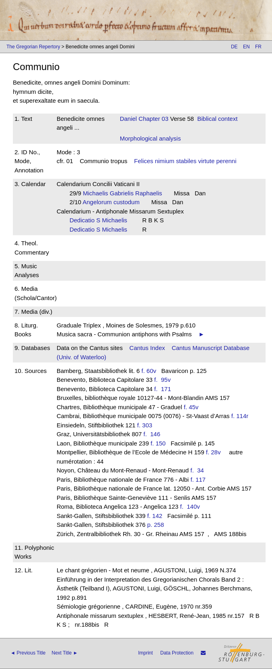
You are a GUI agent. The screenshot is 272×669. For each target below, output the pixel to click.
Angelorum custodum (113, 202)
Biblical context (217, 118)
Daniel (128, 118)
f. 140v (192, 506)
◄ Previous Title (27, 653)
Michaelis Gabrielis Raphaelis (125, 193)
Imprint (145, 653)
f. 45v (191, 407)
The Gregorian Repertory (33, 47)
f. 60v (149, 370)
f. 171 (164, 388)
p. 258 (155, 524)
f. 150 (158, 443)
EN (246, 47)
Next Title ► (65, 653)
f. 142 (155, 515)
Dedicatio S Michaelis (101, 220)
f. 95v (164, 379)
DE (234, 47)
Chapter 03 (152, 118)
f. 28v (213, 452)
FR (258, 47)
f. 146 (154, 434)
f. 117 (198, 479)
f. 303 (144, 425)
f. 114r (240, 415)
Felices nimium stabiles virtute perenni (185, 160)
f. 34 (198, 470)
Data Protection (177, 653)
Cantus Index (147, 347)
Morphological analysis (150, 138)
